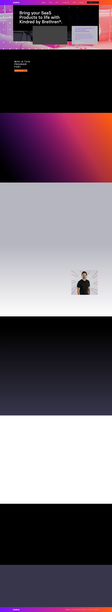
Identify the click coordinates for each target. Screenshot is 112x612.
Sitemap (68, 609)
